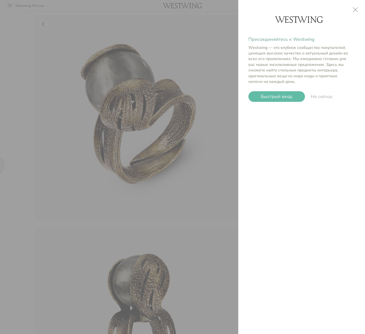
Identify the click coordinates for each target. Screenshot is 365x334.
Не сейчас (322, 97)
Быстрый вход (276, 97)
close (355, 9)
